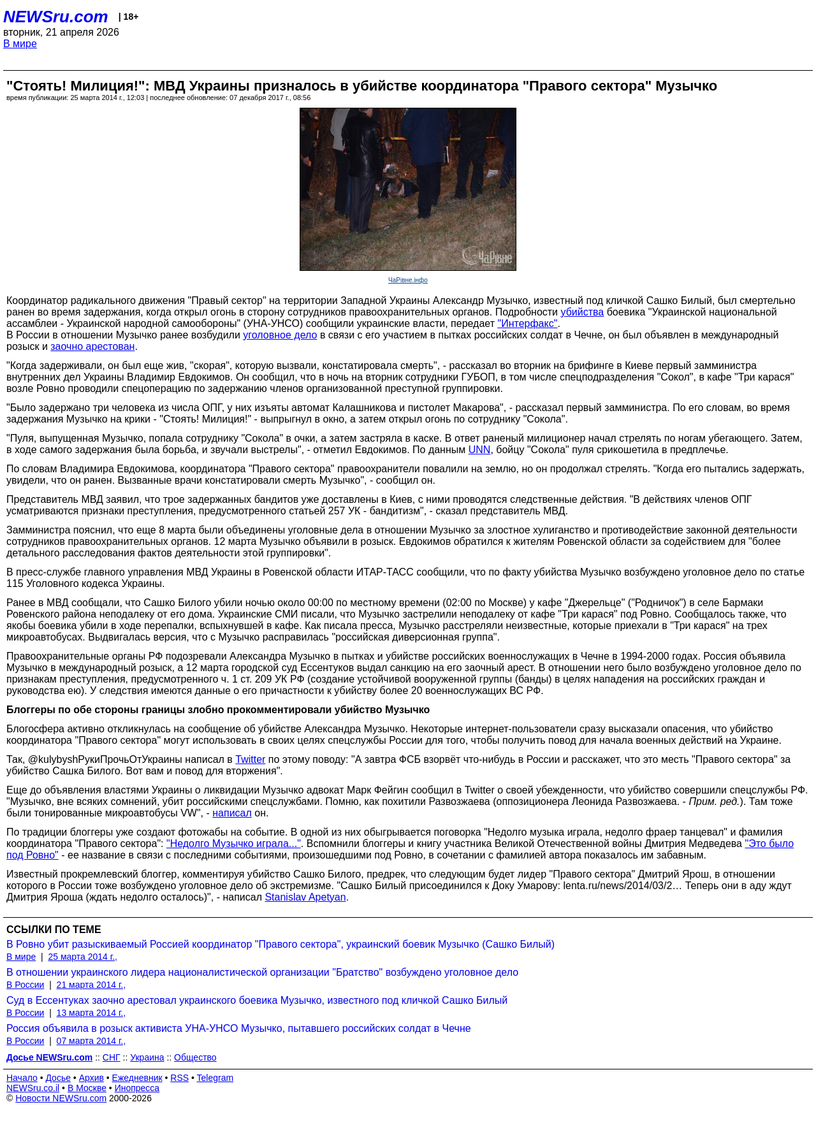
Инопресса (137, 1088)
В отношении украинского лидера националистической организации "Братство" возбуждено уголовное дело (262, 972)
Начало (22, 1078)
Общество (195, 1057)
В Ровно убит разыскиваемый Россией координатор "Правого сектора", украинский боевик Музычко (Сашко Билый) (280, 944)
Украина (147, 1057)
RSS (179, 1078)
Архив (91, 1078)
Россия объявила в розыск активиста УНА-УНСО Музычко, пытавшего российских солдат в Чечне (238, 1028)
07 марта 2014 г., (91, 1041)
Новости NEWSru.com (60, 1098)
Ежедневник (137, 1078)
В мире (20, 43)
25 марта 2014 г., (82, 957)
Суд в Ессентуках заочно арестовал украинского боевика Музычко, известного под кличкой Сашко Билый (256, 1000)
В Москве (87, 1088)
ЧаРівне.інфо (408, 280)
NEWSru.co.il (32, 1088)
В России (25, 985)
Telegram (215, 1078)
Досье (58, 1078)
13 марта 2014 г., (91, 1013)
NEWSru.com (55, 16)
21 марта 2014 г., (91, 985)
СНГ (111, 1057)
